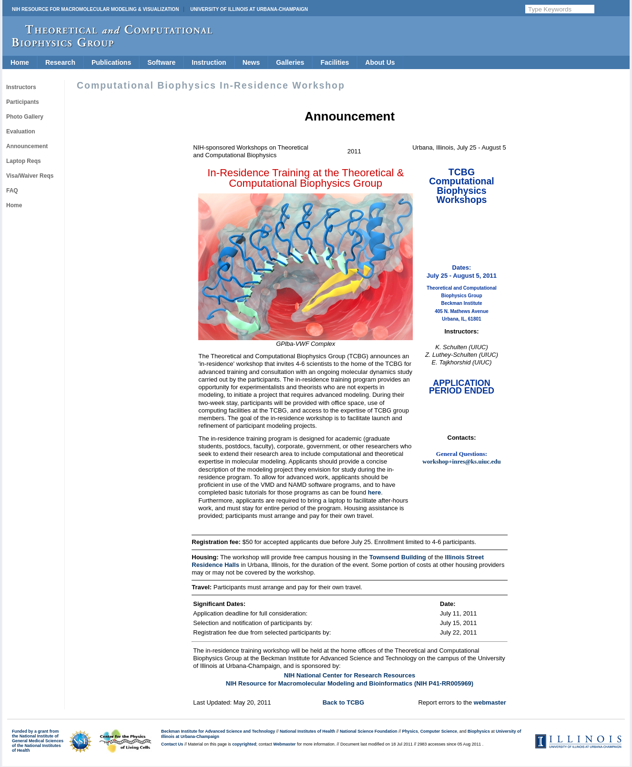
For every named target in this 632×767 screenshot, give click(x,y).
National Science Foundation (369, 731)
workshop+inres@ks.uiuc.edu (461, 461)
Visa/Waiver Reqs (29, 175)
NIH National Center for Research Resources (349, 675)
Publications (111, 62)
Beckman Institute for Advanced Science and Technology (218, 731)
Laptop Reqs (23, 161)
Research (60, 62)
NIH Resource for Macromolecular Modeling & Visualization (95, 9)
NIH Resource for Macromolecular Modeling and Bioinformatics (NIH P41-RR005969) (349, 683)
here (374, 492)
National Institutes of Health (307, 731)
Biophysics (479, 731)
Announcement (27, 146)
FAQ (12, 190)
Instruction (209, 62)
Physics (410, 731)
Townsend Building (397, 557)
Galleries (290, 62)
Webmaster (284, 744)
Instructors (21, 87)
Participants (22, 102)
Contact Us (172, 744)
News (251, 62)
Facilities (334, 62)
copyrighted (244, 744)
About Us (380, 62)
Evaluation (20, 131)
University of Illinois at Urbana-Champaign (249, 9)
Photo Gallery (24, 116)
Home (19, 62)
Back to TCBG (343, 702)
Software (161, 62)
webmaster (490, 702)
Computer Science (438, 731)
